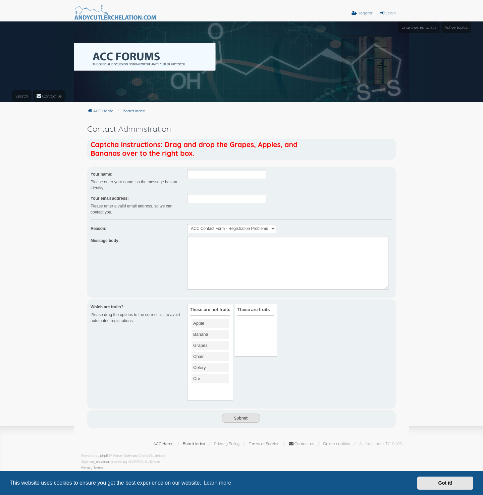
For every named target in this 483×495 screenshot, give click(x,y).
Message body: (105, 240)
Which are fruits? (107, 307)
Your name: (101, 174)
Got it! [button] (445, 483)
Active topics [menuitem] (456, 27)
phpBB (105, 455)
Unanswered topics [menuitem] (418, 27)
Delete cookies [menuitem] (336, 443)
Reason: (98, 228)
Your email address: (110, 198)
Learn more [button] (217, 483)
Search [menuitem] (21, 96)
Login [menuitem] (388, 12)
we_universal (100, 461)
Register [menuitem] (362, 12)
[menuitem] (49, 96)
